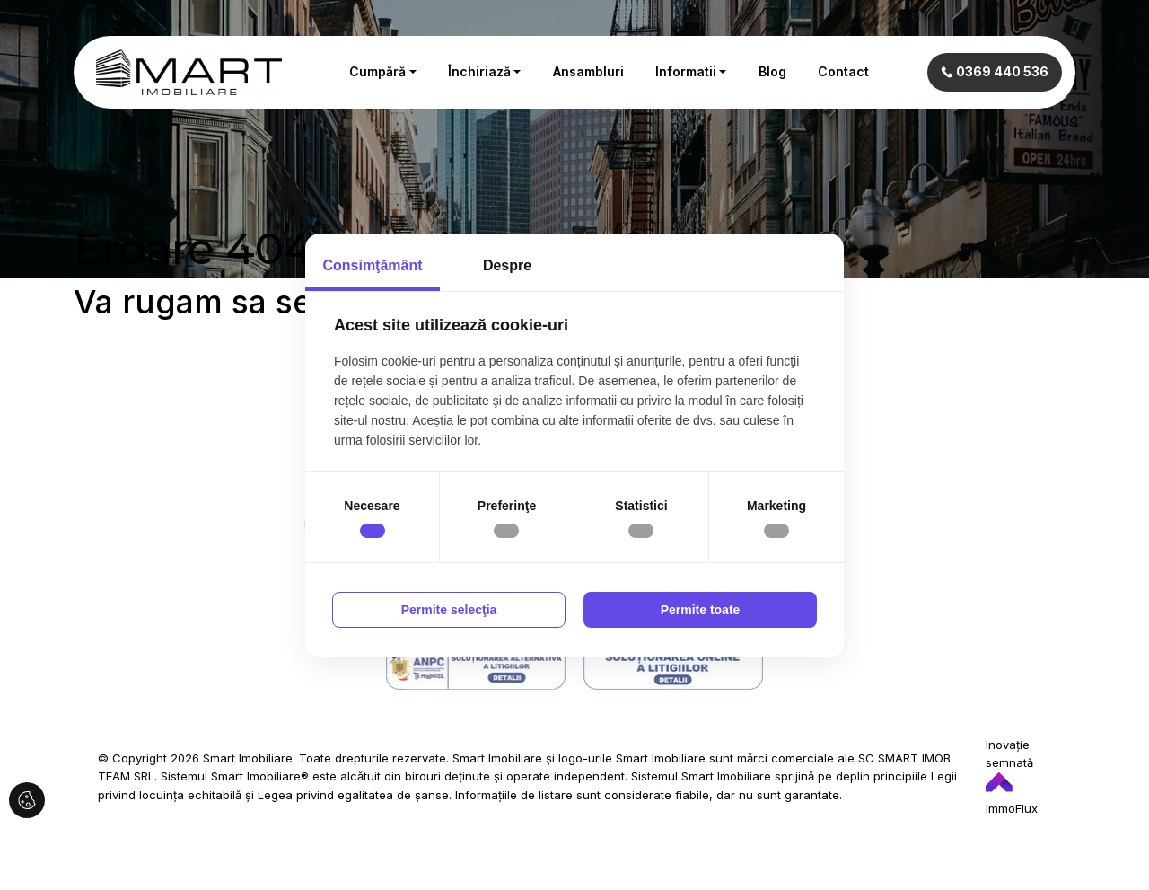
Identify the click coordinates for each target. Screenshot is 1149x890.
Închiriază (479, 71)
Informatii (685, 71)
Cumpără (377, 71)
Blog (772, 71)
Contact (843, 71)
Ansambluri (588, 71)
